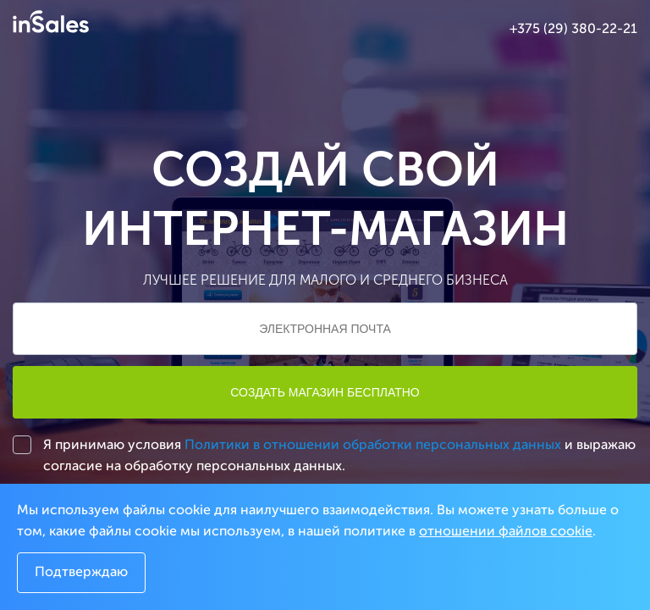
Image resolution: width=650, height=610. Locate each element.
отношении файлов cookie (505, 532)
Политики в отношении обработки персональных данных (373, 445)
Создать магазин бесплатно (325, 392)
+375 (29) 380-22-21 (573, 29)
